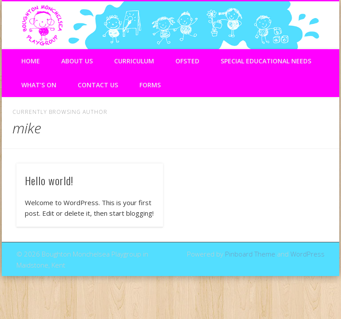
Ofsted (187, 61)
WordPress (307, 253)
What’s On (38, 85)
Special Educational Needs (266, 61)
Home (30, 61)
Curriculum (134, 61)
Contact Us (98, 85)
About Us (77, 61)
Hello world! (49, 180)
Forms (150, 85)
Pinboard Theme (250, 253)
